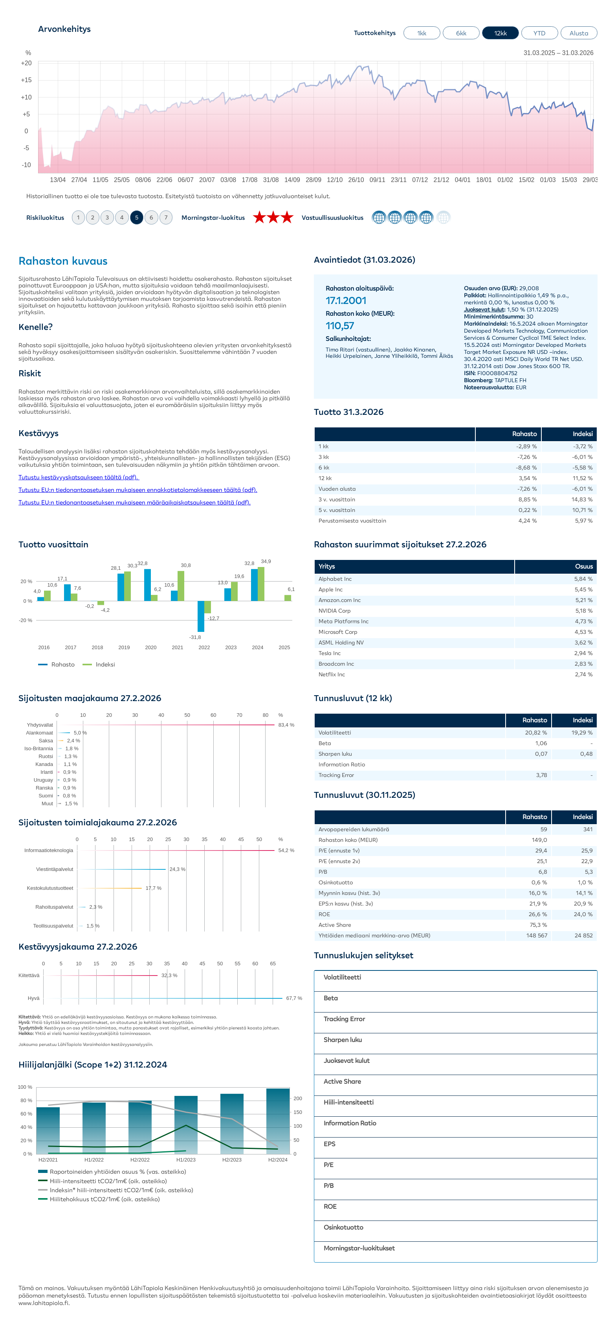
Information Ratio (350, 1123)
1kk (421, 33)
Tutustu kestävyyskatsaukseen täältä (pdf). (78, 477)
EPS (330, 1144)
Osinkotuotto (343, 1227)
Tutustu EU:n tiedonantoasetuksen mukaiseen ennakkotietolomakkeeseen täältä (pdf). (137, 489)
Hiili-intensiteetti (349, 1102)
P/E (329, 1165)
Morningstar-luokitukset (359, 1248)
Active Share (342, 1081)
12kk (500, 33)
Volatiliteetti (342, 977)
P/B (329, 1185)
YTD (540, 33)
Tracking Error (344, 1019)
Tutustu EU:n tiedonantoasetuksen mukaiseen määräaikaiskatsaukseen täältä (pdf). (134, 502)
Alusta (579, 33)
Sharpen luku (343, 1040)
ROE (330, 1206)
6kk (461, 33)
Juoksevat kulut (347, 1060)
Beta (331, 998)
